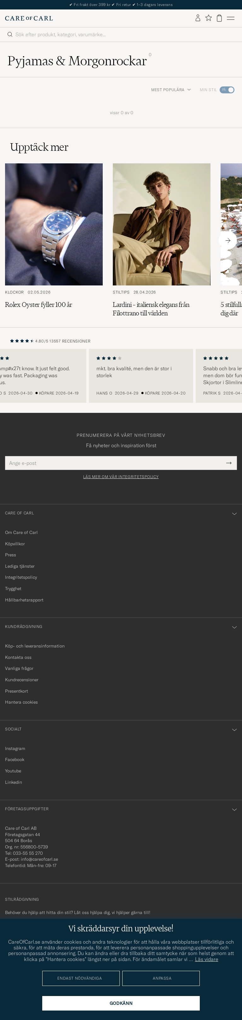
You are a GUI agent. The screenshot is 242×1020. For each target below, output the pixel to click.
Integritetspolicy (21, 577)
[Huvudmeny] (230, 18)
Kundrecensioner (21, 680)
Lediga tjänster (20, 566)
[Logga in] (198, 18)
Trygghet (13, 588)
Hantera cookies (21, 702)
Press (10, 555)
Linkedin (13, 782)
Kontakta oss (18, 657)
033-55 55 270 (28, 853)
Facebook (14, 759)
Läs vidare (206, 959)
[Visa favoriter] (208, 18)
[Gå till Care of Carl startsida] (29, 18)
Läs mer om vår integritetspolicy (120, 477)
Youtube (13, 771)
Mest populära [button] (171, 89)
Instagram (15, 748)
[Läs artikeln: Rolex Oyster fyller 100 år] (54, 240)
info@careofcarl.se (39, 859)
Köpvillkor (15, 544)
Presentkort (16, 691)
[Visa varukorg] (219, 18)
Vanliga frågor (19, 668)
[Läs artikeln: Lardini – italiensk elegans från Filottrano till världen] (161, 240)
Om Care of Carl (21, 532)
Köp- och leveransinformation (35, 646)
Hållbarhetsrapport (24, 600)
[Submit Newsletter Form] (229, 463)
